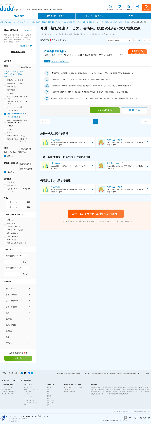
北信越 (49, 396)
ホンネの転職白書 (110, 394)
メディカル (27, 391)
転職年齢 (129, 391)
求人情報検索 (6, 389)
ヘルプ (147, 373)
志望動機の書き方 (133, 387)
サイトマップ (139, 373)
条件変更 (28, 30)
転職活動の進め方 (96, 387)
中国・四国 (50, 400)
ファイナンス (28, 396)
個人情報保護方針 (14, 421)
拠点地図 (126, 411)
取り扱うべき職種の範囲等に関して (97, 373)
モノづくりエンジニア (31, 389)
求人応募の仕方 (99, 389)
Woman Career (29, 405)
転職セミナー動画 (69, 391)
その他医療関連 (12, 117)
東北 (48, 389)
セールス (27, 394)
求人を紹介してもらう (57, 16)
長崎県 (38, 22)
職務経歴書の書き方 (120, 387)
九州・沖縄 (30, 22)
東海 (48, 394)
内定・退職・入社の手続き (126, 389)
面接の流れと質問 (111, 389)
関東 (48, 391)
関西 (48, 398)
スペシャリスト (29, 398)
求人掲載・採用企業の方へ (140, 411)
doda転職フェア (69, 389)
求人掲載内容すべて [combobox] (14, 256)
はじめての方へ (7, 387)
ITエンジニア (28, 387)
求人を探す (19, 16)
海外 (48, 405)
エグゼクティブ (29, 400)
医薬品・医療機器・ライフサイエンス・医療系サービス (61, 22)
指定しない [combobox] (12, 202)
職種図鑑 (119, 394)
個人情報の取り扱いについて (18, 418)
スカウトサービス (7, 394)
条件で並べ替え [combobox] (114, 40)
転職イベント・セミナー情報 (73, 387)
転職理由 (122, 391)
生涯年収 (115, 391)
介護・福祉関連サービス (90, 22)
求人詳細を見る (105, 110)
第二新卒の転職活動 (142, 389)
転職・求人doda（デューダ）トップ (12, 22)
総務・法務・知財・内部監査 (119, 22)
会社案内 (117, 411)
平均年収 (108, 391)
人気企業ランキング (98, 391)
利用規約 (60, 373)
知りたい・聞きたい (94, 16)
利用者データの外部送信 (117, 373)
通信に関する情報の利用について (74, 373)
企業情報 (126, 394)
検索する (18, 358)
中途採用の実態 (138, 391)
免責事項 (131, 373)
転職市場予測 (99, 394)
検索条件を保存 (18, 52)
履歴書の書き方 (108, 387)
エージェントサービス (9, 391)
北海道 (49, 387)
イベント (132, 16)
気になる (134, 110)
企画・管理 (104, 22)
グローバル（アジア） (31, 402)
